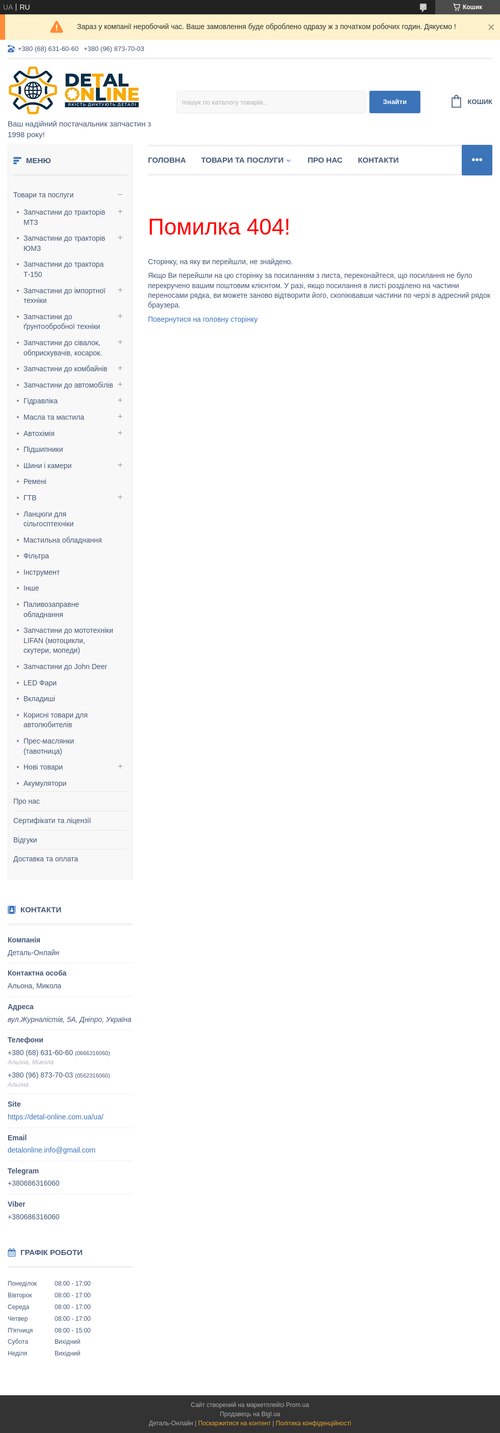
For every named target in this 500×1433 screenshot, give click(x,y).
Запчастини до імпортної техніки (64, 296)
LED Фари (40, 683)
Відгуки (25, 840)
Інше (31, 588)
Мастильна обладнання (62, 540)
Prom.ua (297, 1405)
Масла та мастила (53, 417)
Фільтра (36, 556)
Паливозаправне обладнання (51, 609)
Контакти (378, 160)
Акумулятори (44, 783)
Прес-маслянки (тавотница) (48, 746)
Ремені (34, 481)
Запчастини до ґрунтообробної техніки (61, 322)
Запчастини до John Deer (65, 666)
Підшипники (43, 449)
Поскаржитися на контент (234, 1423)
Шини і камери (47, 466)
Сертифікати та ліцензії (52, 820)
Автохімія (39, 433)
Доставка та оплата (45, 859)
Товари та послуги (43, 195)
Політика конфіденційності (314, 1423)
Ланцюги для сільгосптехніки (48, 519)
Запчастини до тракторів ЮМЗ (64, 243)
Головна (167, 160)
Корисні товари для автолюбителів (55, 720)
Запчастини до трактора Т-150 (63, 269)
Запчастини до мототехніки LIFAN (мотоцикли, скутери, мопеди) (68, 640)
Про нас (26, 801)
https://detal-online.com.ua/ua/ (56, 1117)
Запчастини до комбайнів (65, 369)
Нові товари (43, 767)
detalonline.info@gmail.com (51, 1150)
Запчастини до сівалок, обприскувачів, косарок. (62, 348)
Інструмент (41, 572)
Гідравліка (40, 401)
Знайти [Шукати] (395, 102)
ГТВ (29, 498)
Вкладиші (39, 699)
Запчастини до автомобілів (68, 385)
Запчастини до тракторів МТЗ (64, 217)
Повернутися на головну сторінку (203, 319)
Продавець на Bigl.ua (250, 1414)
